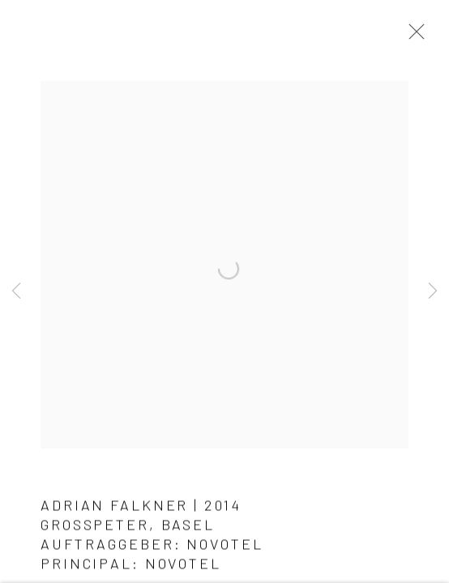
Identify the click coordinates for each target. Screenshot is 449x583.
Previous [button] (16, 291)
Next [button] (433, 291)
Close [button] (412, 36)
